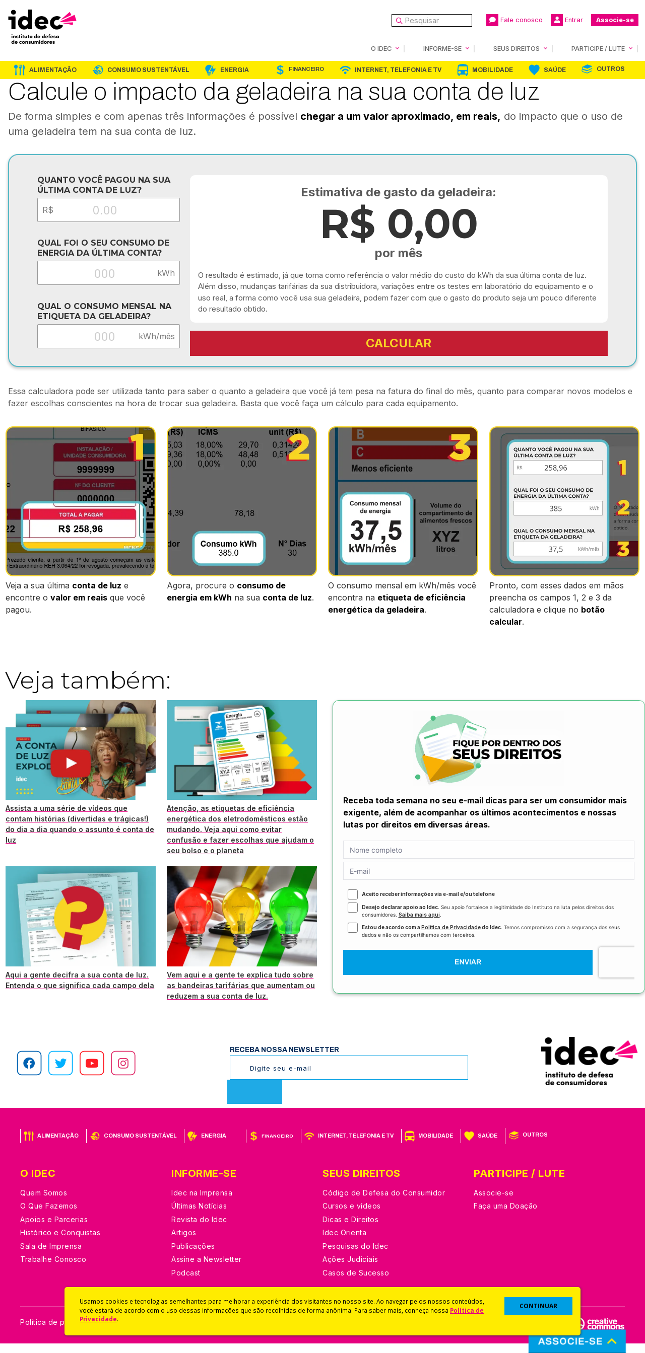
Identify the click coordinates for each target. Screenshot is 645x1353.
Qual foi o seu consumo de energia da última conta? (95, 251)
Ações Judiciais (350, 1268)
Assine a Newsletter (206, 1268)
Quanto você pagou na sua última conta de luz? (95, 184)
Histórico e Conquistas (60, 1242)
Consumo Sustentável (148, 69)
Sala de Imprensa (51, 1255)
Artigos (184, 1242)
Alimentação (53, 69)
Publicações (193, 1255)
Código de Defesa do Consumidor (383, 1202)
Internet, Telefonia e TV (398, 69)
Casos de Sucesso (355, 1282)
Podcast (186, 1282)
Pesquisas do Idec (355, 1255)
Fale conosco (514, 20)
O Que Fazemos (49, 1215)
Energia (234, 69)
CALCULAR (401, 342)
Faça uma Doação (506, 1215)
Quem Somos (43, 1202)
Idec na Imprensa (201, 1202)
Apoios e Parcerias (54, 1229)
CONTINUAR (538, 1306)
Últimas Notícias (199, 1215)
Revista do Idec (199, 1229)
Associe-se (615, 20)
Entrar (567, 20)
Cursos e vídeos (351, 1215)
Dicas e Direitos (350, 1229)
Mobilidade (492, 69)
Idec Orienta (344, 1242)
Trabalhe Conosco (53, 1268)
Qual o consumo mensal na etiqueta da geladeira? (96, 318)
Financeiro (306, 68)
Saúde (555, 69)
